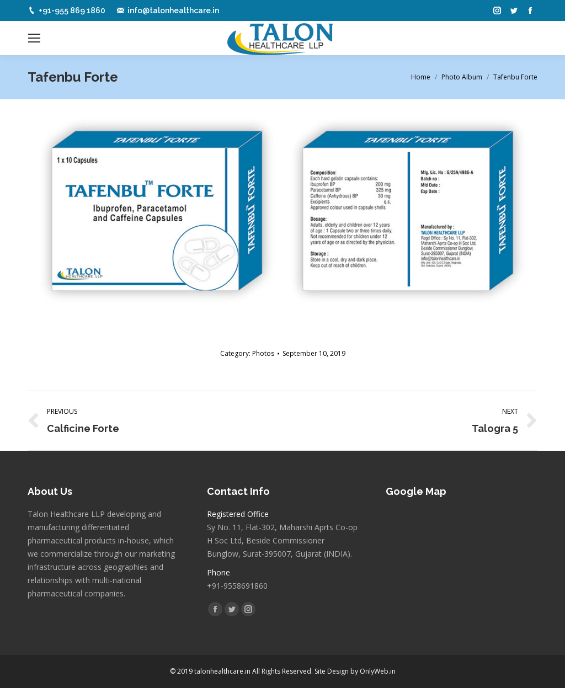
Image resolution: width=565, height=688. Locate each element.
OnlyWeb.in (378, 671)
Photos (263, 353)
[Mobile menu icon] (34, 38)
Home (420, 77)
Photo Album (461, 77)
